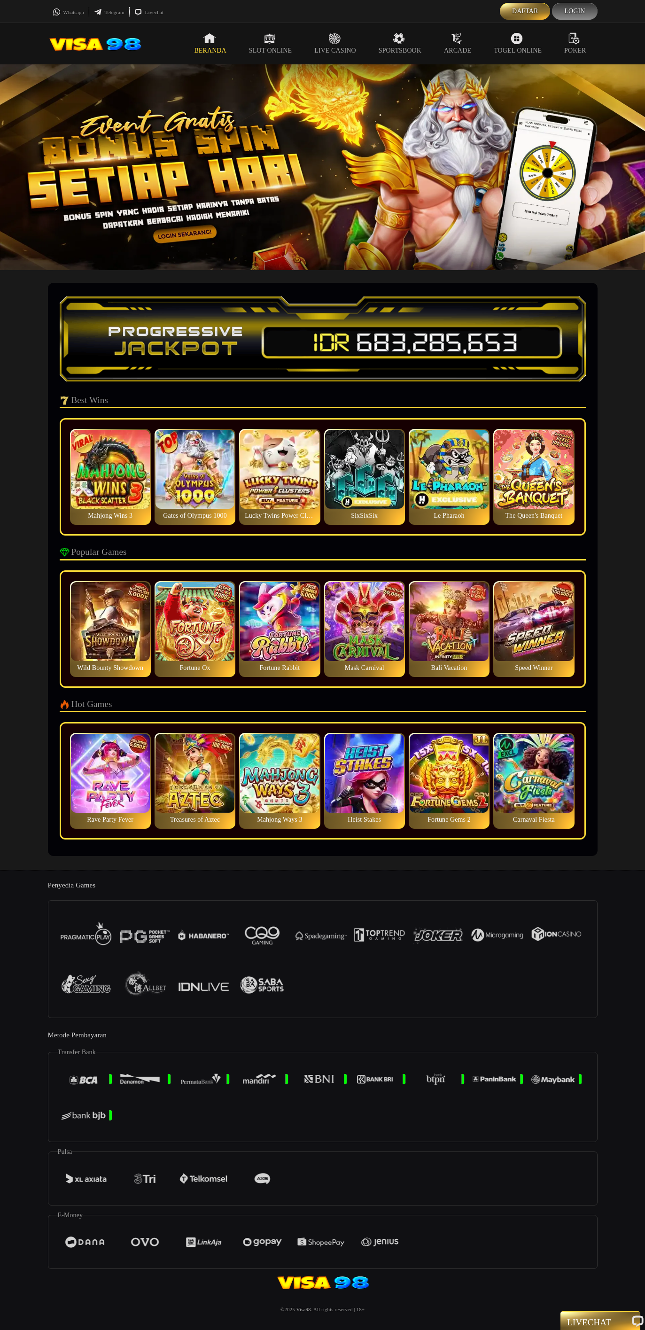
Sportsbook (400, 43)
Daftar (525, 11)
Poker (575, 43)
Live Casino (335, 43)
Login (574, 11)
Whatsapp (68, 12)
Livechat (148, 12)
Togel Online (518, 43)
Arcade (457, 43)
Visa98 (303, 1309)
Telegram (109, 12)
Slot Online (270, 43)
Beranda (210, 43)
